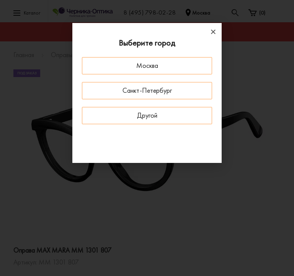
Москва (147, 65)
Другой (147, 115)
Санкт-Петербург (147, 90)
